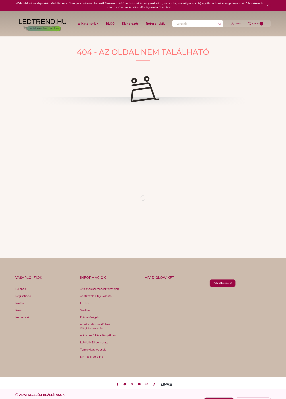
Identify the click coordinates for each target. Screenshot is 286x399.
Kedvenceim (23, 317)
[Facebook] (117, 384)
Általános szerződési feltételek (99, 289)
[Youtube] (139, 384)
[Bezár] (267, 5)
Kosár (18, 310)
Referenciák (155, 23)
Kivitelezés (130, 23)
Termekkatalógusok (93, 349)
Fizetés (84, 303)
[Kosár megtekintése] (255, 23)
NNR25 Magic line (91, 356)
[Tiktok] (154, 384)
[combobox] (197, 23)
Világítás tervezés (91, 328)
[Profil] (236, 23)
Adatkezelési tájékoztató (96, 296)
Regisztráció (23, 296)
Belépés (20, 289)
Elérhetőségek (89, 317)
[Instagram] (146, 384)
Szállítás (85, 310)
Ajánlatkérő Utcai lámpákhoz (98, 335)
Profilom (20, 303)
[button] (88, 23)
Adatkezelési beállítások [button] (95, 324)
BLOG (110, 23)
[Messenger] (124, 384)
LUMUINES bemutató (94, 342)
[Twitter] (132, 384)
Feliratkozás (222, 283)
